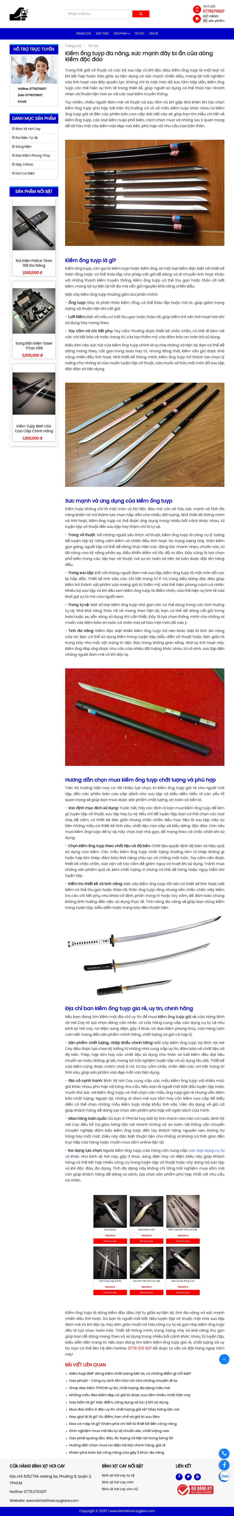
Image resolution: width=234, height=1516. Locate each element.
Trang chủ (83, 33)
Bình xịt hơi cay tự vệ (118, 1475)
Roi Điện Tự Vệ (25, 138)
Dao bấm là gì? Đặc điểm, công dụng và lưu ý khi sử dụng (118, 1402)
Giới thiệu (102, 33)
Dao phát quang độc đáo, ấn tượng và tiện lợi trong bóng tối (121, 1438)
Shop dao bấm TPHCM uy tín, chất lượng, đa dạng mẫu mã (119, 1388)
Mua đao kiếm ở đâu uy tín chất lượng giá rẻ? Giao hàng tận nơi (124, 1409)
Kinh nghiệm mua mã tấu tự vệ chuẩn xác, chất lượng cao (119, 1431)
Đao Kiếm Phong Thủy (31, 156)
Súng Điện (22, 147)
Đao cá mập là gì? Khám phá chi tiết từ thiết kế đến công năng (123, 1424)
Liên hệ (153, 33)
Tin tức (139, 33)
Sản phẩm (122, 33)
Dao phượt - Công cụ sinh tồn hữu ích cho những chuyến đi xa (123, 1381)
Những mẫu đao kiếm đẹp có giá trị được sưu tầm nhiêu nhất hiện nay (130, 1395)
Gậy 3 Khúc (23, 164)
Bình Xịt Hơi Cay (26, 129)
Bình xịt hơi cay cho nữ (120, 1489)
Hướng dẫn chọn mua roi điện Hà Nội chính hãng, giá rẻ (117, 1445)
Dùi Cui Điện (23, 173)
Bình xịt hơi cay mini (117, 1482)
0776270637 (34, 95)
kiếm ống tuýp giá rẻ (177, 1017)
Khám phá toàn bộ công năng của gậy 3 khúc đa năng (116, 1453)
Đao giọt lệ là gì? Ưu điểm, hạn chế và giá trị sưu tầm (114, 1417)
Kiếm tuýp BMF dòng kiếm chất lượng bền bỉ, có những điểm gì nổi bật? (130, 1374)
